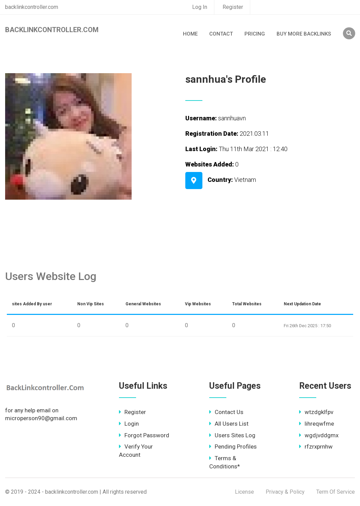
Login (129, 423)
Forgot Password (144, 435)
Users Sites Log (232, 435)
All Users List (229, 423)
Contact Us (226, 412)
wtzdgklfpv (316, 412)
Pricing (254, 34)
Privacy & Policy (285, 492)
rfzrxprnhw (316, 446)
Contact (221, 34)
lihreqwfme (316, 423)
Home (190, 34)
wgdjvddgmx (318, 435)
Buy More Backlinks (304, 34)
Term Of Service (335, 492)
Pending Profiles (233, 446)
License (244, 492)
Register (233, 7)
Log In (199, 7)
